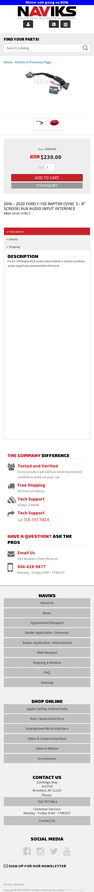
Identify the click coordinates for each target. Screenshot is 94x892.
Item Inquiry (47, 185)
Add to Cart (47, 177)
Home (8, 62)
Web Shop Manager (74, 890)
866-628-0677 (32, 566)
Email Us (26, 553)
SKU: (8, 213)
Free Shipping (31, 485)
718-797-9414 (36, 519)
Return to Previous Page (33, 62)
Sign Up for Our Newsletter (37, 866)
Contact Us (47, 820)
